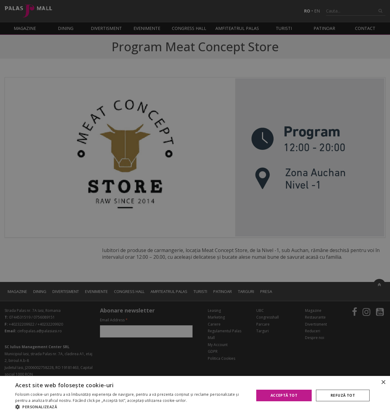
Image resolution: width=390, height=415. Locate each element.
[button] (131, 407)
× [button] (383, 382)
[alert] (195, 207)
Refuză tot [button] (343, 395)
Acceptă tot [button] (284, 395)
